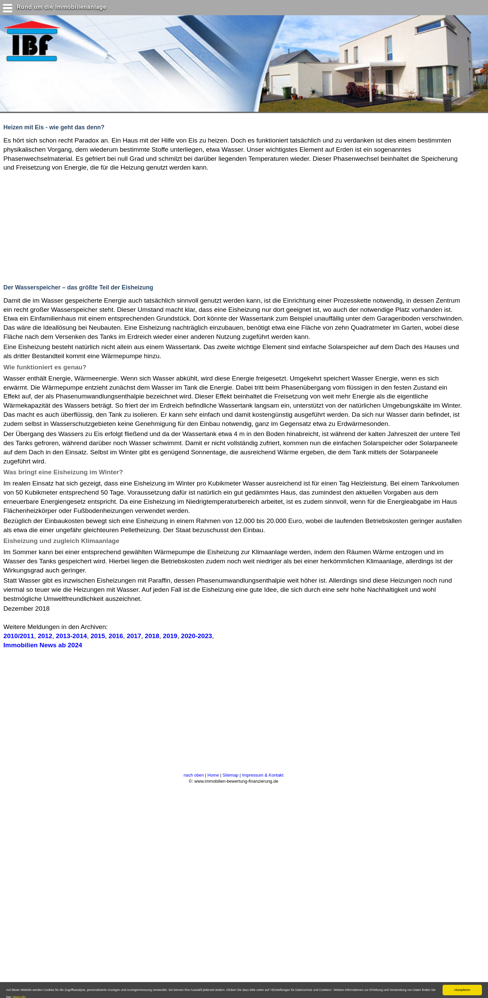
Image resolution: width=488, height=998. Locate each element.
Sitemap (231, 775)
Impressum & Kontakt (262, 775)
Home (213, 775)
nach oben (194, 775)
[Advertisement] (131, 226)
